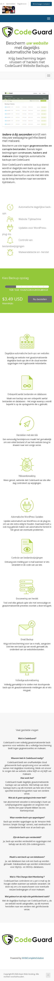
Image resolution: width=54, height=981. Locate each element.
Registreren (21, 4)
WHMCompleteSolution (33, 958)
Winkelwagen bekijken (41, 4)
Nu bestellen (40, 299)
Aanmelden (10, 4)
